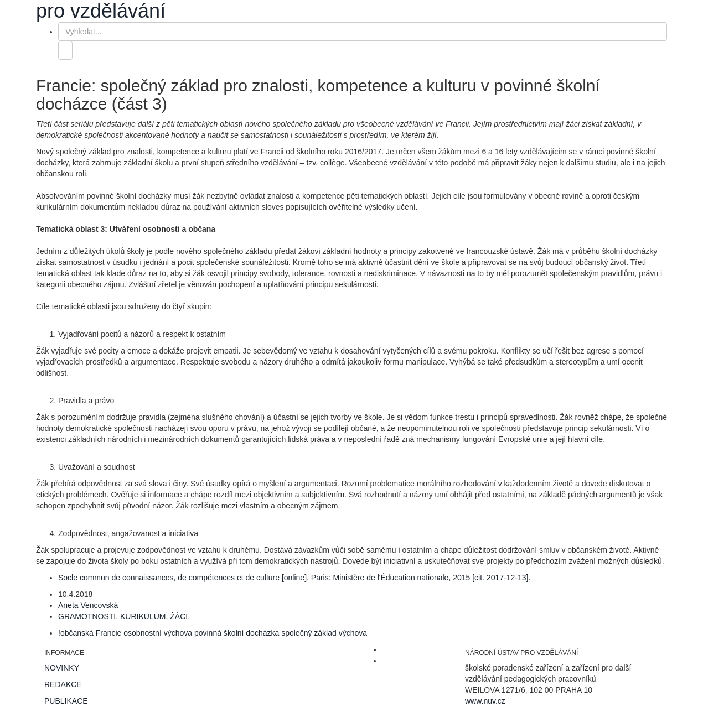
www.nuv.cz (485, 701)
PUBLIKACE (66, 701)
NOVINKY (61, 667)
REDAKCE (63, 684)
